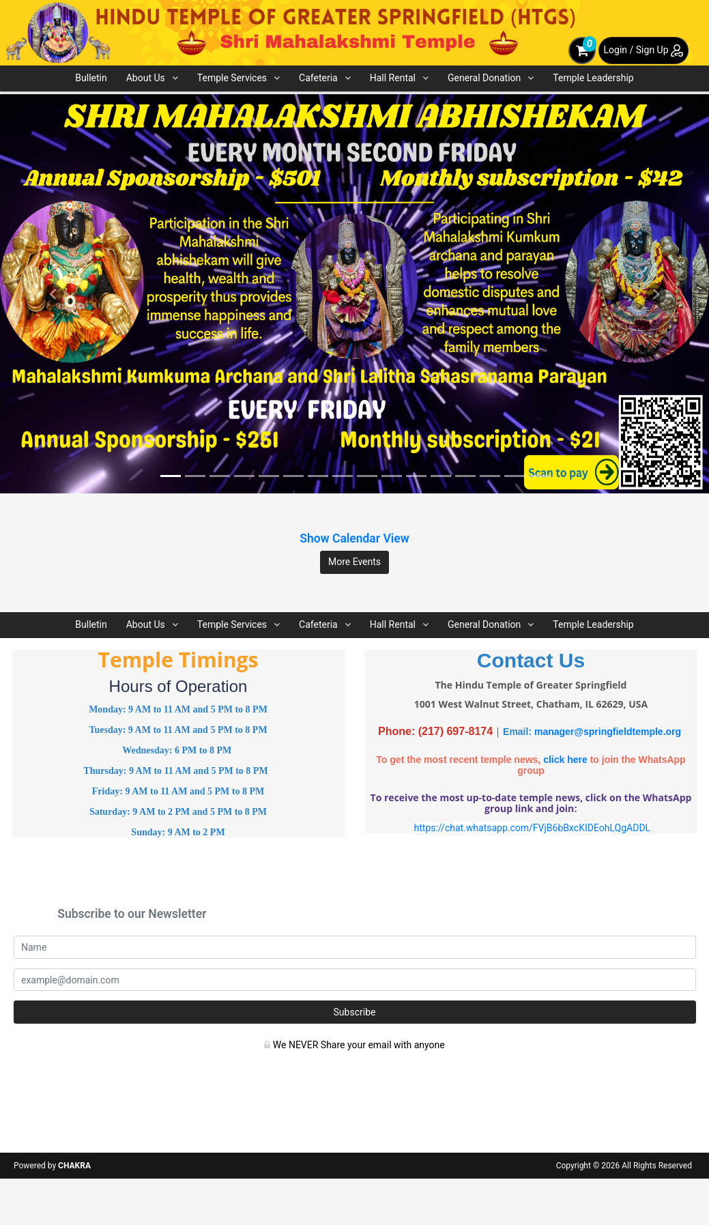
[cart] (582, 50)
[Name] (355, 947)
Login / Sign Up (643, 50)
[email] (355, 980)
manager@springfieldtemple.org (607, 731)
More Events (354, 561)
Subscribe (355, 1012)
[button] (53, 293)
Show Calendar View (354, 538)
